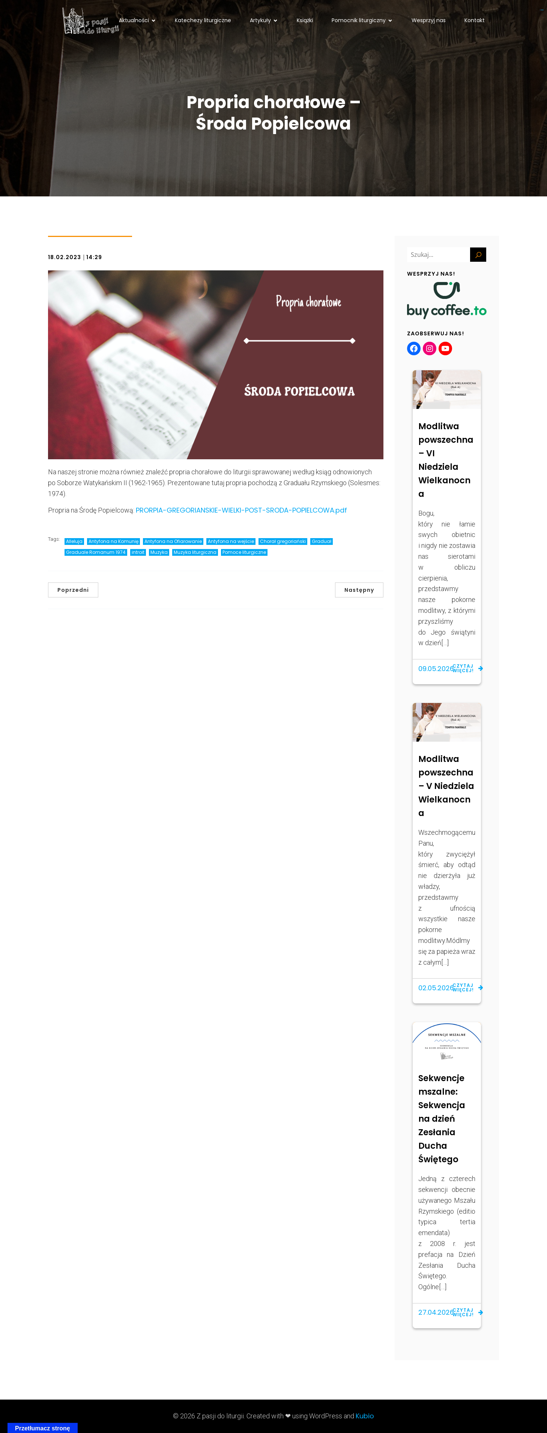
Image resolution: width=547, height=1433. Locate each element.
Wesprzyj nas (429, 20)
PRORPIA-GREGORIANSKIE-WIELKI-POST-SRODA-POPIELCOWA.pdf (241, 510)
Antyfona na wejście (231, 541)
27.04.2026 (436, 1312)
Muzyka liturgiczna (195, 552)
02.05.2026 (436, 988)
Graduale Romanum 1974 (96, 552)
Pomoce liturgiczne (244, 552)
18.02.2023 (64, 257)
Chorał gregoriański (283, 541)
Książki (305, 20)
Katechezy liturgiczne (203, 20)
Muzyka (159, 552)
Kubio (365, 1416)
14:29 (94, 257)
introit (138, 552)
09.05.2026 (436, 668)
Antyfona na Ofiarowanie (173, 541)
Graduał (321, 541)
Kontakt (474, 20)
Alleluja (74, 541)
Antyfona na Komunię (113, 541)
